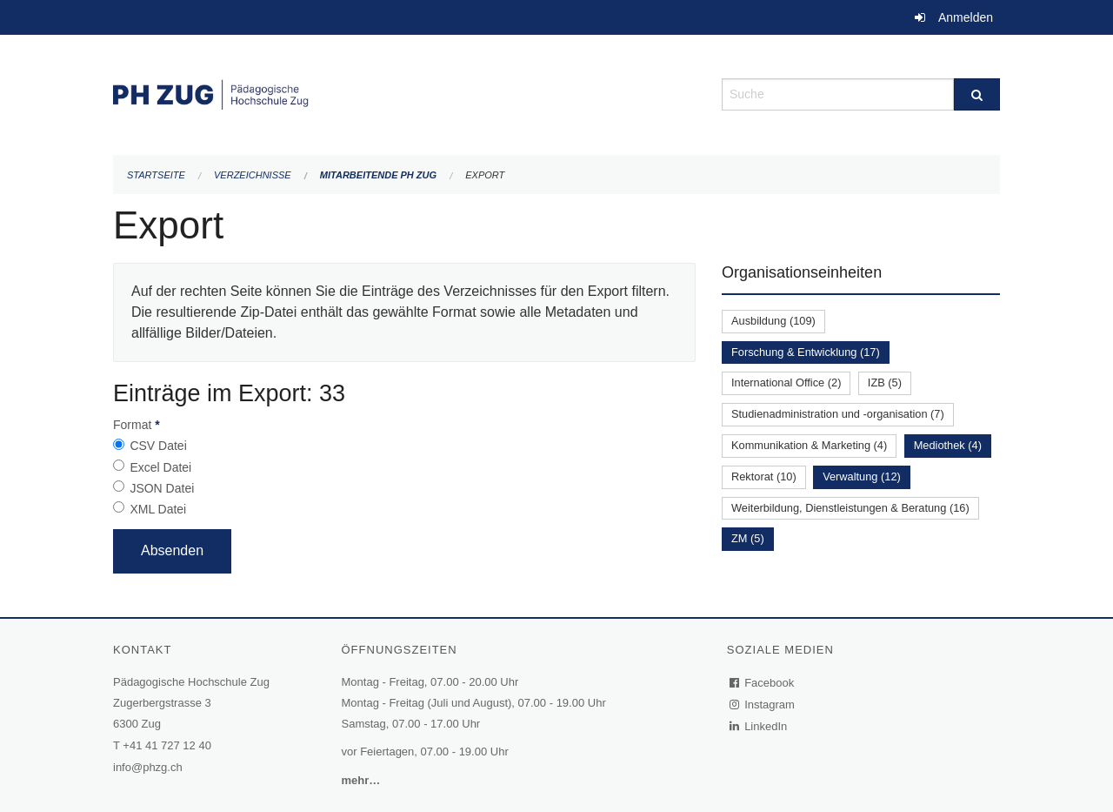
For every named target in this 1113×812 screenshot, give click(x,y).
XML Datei (158, 509)
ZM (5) (747, 538)
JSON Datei (162, 488)
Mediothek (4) (948, 445)
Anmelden (965, 17)
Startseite (156, 175)
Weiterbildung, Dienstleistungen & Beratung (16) (850, 507)
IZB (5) (885, 382)
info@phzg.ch (148, 767)
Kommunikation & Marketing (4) (809, 445)
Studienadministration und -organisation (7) (837, 413)
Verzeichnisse (252, 175)
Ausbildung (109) (773, 320)
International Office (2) (786, 382)
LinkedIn (759, 726)
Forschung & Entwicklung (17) (805, 352)
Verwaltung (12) (862, 476)
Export (484, 175)
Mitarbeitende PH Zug (378, 175)
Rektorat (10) (763, 476)
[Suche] (977, 94)
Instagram (763, 704)
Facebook (762, 682)
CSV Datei (158, 446)
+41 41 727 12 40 (167, 745)
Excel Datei (160, 467)
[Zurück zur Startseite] (404, 92)
